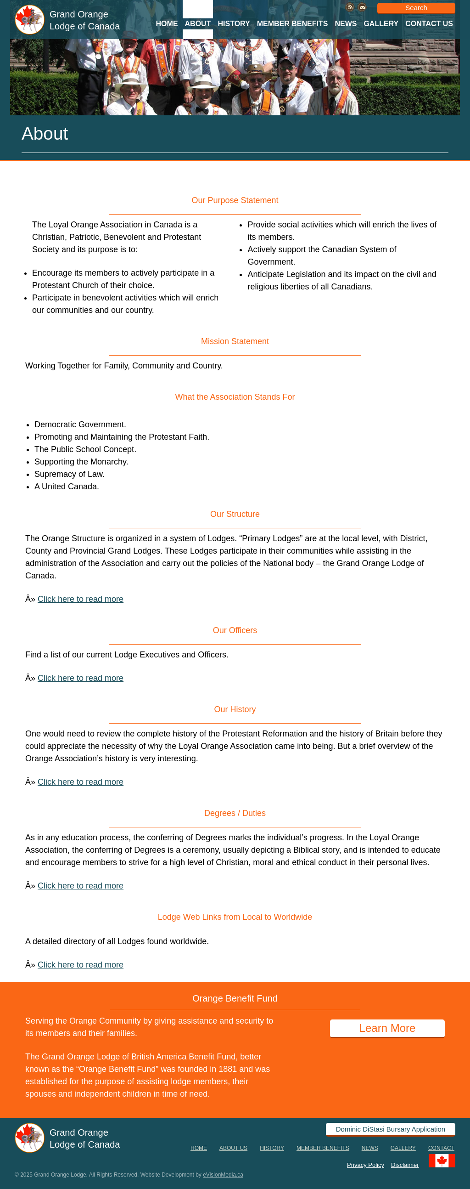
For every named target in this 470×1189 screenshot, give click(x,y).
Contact (441, 1148)
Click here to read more (80, 599)
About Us (233, 1148)
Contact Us (429, 24)
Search (416, 7)
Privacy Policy (365, 1164)
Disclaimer (405, 1164)
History (234, 24)
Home (167, 24)
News (346, 24)
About (198, 24)
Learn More (387, 1028)
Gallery (381, 24)
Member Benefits (292, 24)
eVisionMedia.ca (223, 1175)
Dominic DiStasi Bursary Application (390, 1129)
